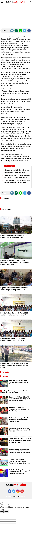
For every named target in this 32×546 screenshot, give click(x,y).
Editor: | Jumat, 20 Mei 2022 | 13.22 (9, 26)
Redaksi (9, 497)
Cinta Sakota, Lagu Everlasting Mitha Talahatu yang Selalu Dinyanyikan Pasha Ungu (19, 471)
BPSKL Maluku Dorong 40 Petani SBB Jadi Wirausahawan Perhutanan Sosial (16, 183)
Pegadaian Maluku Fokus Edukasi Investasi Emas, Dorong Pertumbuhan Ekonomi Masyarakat (14, 262)
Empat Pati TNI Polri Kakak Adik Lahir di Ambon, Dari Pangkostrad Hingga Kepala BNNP (20, 398)
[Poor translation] (6, 511)
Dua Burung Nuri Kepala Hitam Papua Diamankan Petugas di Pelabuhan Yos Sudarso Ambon (19, 450)
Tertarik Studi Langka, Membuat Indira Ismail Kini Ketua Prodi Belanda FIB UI (19, 419)
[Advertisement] (16, 13)
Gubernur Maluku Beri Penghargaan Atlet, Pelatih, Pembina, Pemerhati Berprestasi (20, 461)
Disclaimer (21, 497)
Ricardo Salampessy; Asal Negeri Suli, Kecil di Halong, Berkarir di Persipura (20, 430)
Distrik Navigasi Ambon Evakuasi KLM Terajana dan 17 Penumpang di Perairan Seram (20, 440)
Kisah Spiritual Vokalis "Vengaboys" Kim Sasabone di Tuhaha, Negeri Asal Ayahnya (19, 409)
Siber (15, 497)
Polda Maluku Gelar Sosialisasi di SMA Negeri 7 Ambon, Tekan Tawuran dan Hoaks (14, 365)
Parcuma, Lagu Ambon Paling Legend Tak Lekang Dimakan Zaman (18, 382)
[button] (30, 1)
